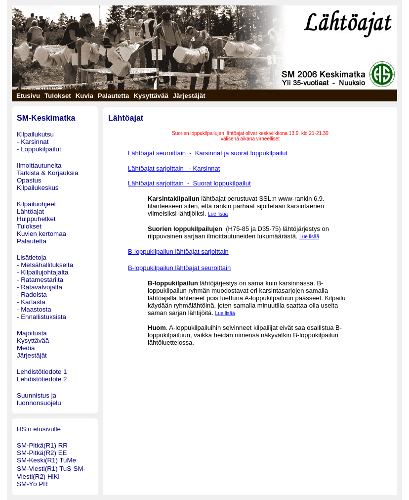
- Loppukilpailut (39, 149)
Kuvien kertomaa (41, 233)
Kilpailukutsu (35, 134)
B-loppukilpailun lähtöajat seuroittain (179, 268)
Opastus (29, 180)
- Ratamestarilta (40, 279)
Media (26, 348)
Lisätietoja (31, 257)
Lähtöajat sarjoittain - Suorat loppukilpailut (189, 183)
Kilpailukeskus (37, 187)
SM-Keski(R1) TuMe (46, 460)
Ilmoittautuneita (39, 165)
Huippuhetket (36, 219)
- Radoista (32, 294)
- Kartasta (31, 302)
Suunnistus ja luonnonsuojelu (39, 399)
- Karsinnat (32, 141)
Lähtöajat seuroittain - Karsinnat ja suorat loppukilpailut (207, 153)
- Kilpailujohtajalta (42, 272)
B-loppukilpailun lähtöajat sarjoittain (178, 251)
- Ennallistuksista (41, 316)
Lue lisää (218, 214)
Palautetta (31, 241)
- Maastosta (34, 309)
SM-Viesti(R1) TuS (44, 468)
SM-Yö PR (32, 484)
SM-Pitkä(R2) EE (42, 452)
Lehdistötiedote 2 (42, 379)
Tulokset (29, 226)
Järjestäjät (32, 355)
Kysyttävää (33, 340)
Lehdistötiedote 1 (42, 371)
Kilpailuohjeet (36, 204)
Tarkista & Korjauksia (47, 173)
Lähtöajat (30, 211)
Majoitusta (32, 333)
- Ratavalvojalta (39, 287)
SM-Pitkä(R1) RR (42, 445)
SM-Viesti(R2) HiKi (51, 472)
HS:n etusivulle (39, 429)
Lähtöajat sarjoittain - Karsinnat (174, 168)
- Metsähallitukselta (45, 265)
